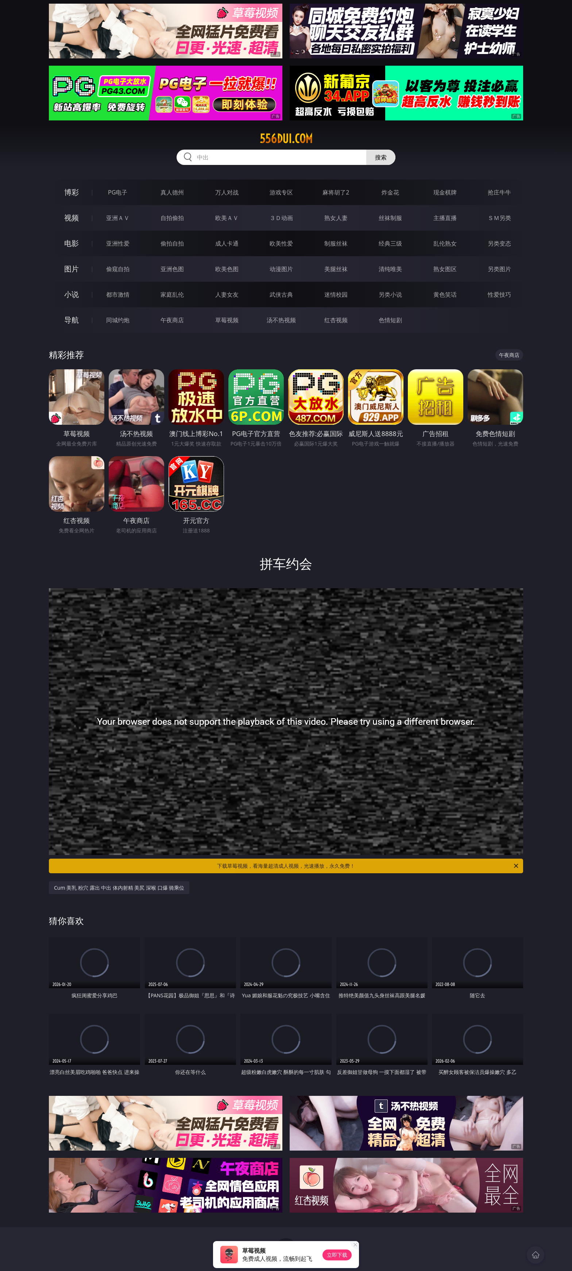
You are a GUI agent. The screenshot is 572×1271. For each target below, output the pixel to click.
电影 (71, 243)
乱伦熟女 (445, 243)
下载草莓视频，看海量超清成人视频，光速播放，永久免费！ (368, 866)
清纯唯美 (390, 269)
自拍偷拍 (172, 218)
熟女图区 (445, 269)
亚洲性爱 (118, 243)
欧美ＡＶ (227, 218)
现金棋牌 (445, 192)
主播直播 (445, 218)
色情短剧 (390, 320)
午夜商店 (172, 320)
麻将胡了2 (335, 192)
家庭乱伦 (172, 294)
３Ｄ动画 (281, 218)
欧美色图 (227, 269)
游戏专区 (281, 192)
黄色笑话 (445, 294)
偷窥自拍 (118, 269)
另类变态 (499, 243)
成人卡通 (227, 243)
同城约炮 (118, 320)
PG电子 (117, 192)
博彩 (71, 192)
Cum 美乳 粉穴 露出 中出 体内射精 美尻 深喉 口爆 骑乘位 (119, 887)
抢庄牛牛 (499, 192)
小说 (71, 294)
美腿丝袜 (336, 269)
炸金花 (390, 192)
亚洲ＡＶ (118, 218)
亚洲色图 (172, 269)
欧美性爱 (281, 243)
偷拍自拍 (172, 243)
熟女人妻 (336, 218)
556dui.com (286, 138)
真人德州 (172, 192)
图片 (71, 269)
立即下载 (337, 1254)
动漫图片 (281, 269)
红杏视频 (336, 320)
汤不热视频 (281, 320)
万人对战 (227, 192)
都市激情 (118, 294)
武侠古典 (281, 294)
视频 (71, 218)
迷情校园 (336, 294)
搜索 (381, 157)
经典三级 (390, 243)
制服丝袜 (336, 243)
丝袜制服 (390, 218)
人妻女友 (227, 294)
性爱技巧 (499, 294)
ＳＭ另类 (499, 218)
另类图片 (499, 269)
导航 (71, 320)
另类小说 (390, 294)
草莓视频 (227, 320)
